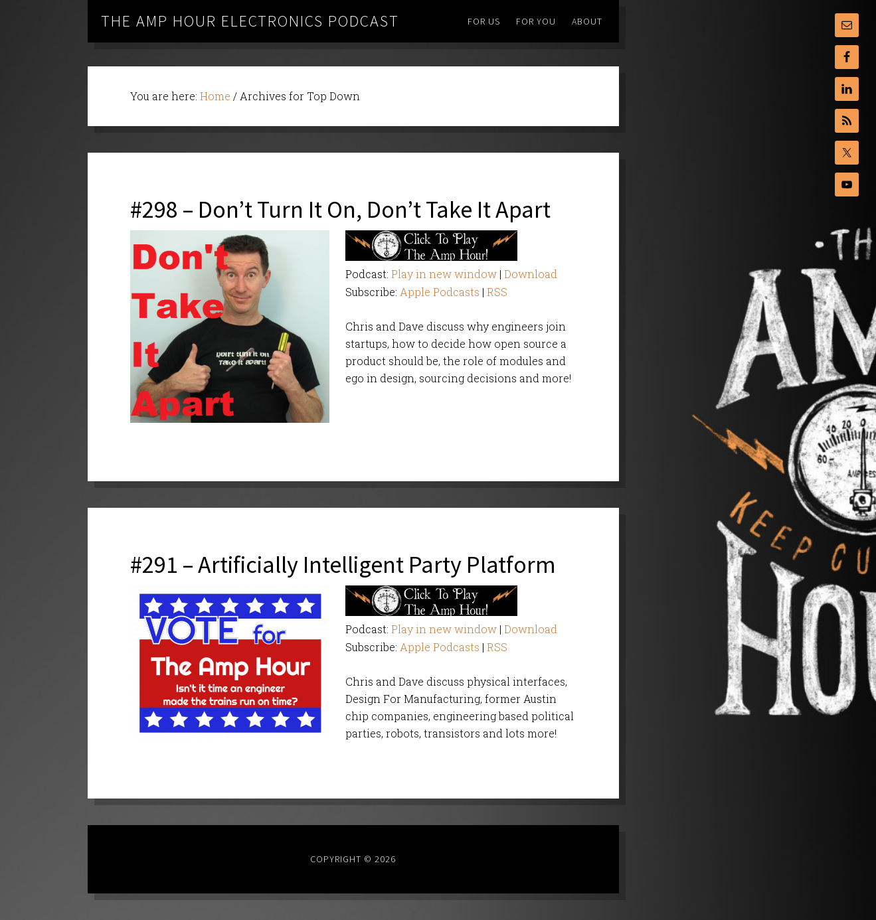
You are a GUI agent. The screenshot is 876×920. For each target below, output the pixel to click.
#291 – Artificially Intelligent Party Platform (343, 564)
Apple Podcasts (440, 292)
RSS (497, 292)
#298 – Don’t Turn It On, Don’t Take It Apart (340, 209)
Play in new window (444, 274)
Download (530, 274)
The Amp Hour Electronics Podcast (250, 21)
